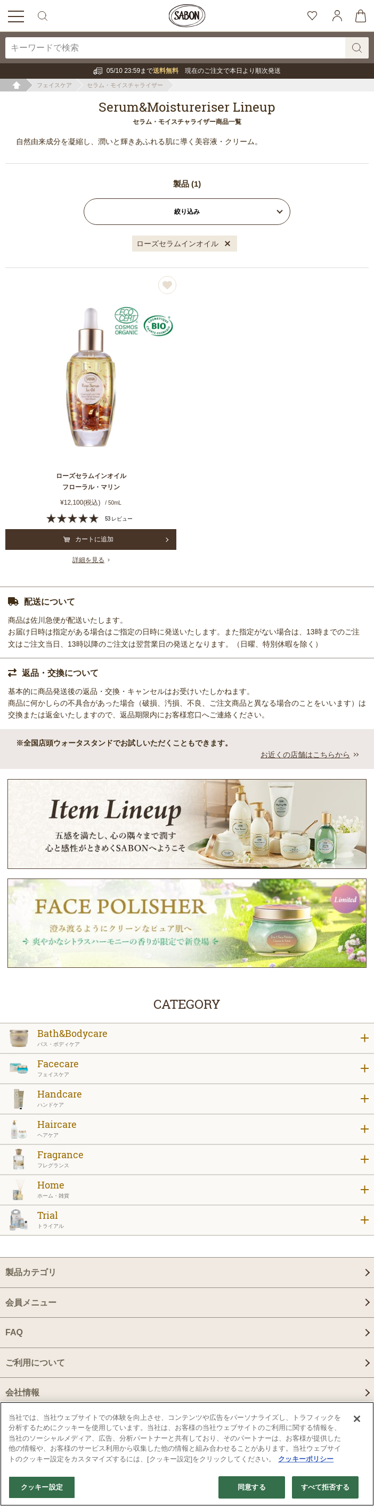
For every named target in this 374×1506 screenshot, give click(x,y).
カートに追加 (88, 539)
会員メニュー (30, 1302)
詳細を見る (88, 560)
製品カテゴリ (30, 1272)
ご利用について (35, 1362)
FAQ (14, 1332)
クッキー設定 (42, 1487)
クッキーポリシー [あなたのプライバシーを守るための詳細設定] (306, 1459)
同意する (252, 1487)
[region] (187, 1454)
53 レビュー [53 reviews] (119, 518)
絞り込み (187, 211)
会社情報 (22, 1392)
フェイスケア (54, 85)
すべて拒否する (325, 1487)
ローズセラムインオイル (177, 243)
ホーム (17, 85)
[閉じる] (357, 1418)
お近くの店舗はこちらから (305, 754)
